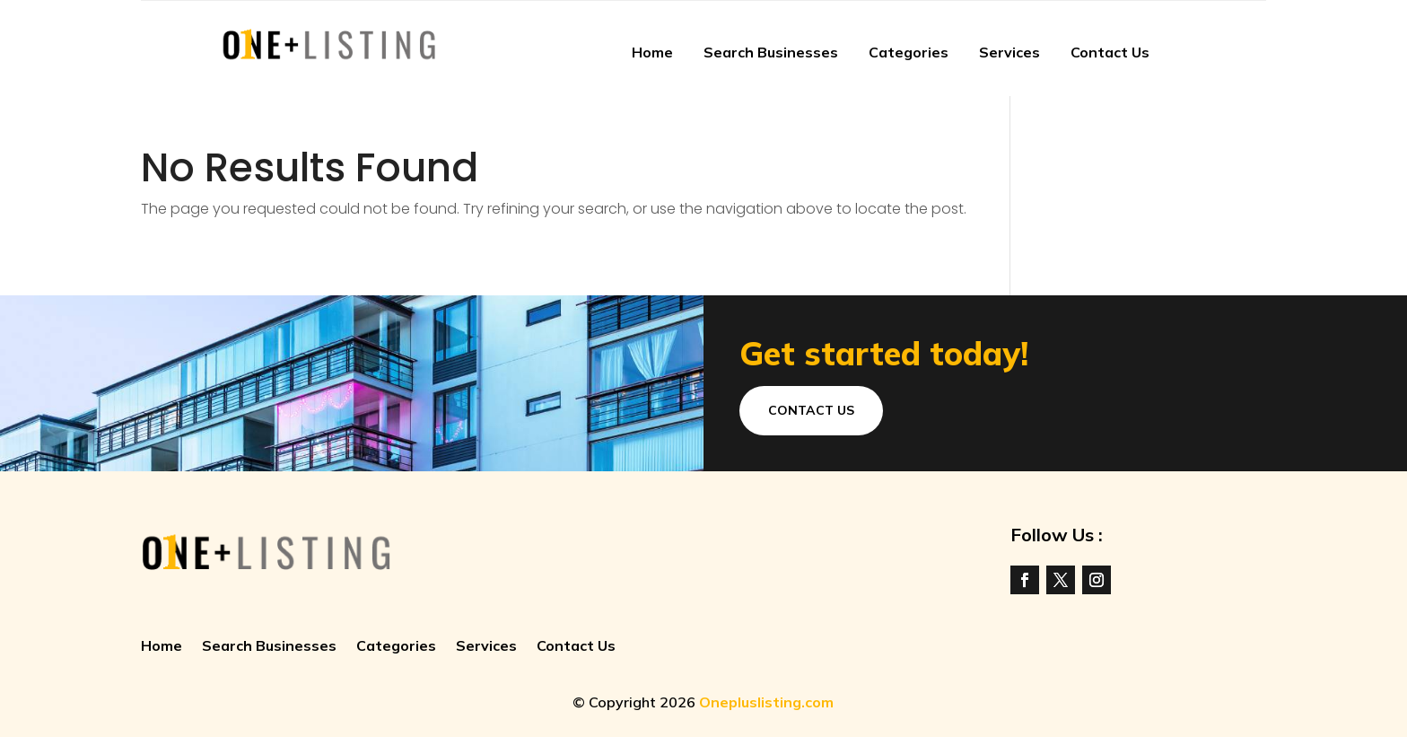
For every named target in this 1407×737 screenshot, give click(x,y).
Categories (908, 52)
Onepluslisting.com (766, 702)
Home (652, 52)
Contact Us (1110, 52)
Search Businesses (771, 52)
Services (1009, 52)
